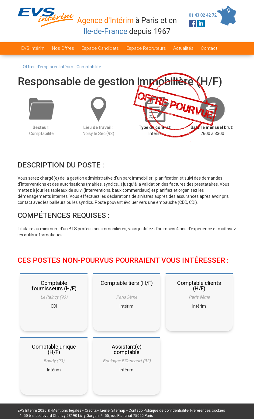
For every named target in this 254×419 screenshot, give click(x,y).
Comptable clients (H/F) (199, 286)
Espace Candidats (100, 48)
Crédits (91, 410)
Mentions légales (66, 410)
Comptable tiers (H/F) (127, 283)
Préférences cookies (207, 410)
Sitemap (118, 410)
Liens (104, 410)
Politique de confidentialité (166, 410)
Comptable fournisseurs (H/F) (54, 286)
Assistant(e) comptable (127, 349)
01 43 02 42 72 (203, 15)
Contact (209, 48)
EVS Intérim (33, 48)
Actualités (183, 48)
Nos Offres (63, 48)
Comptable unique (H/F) (54, 349)
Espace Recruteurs (146, 48)
